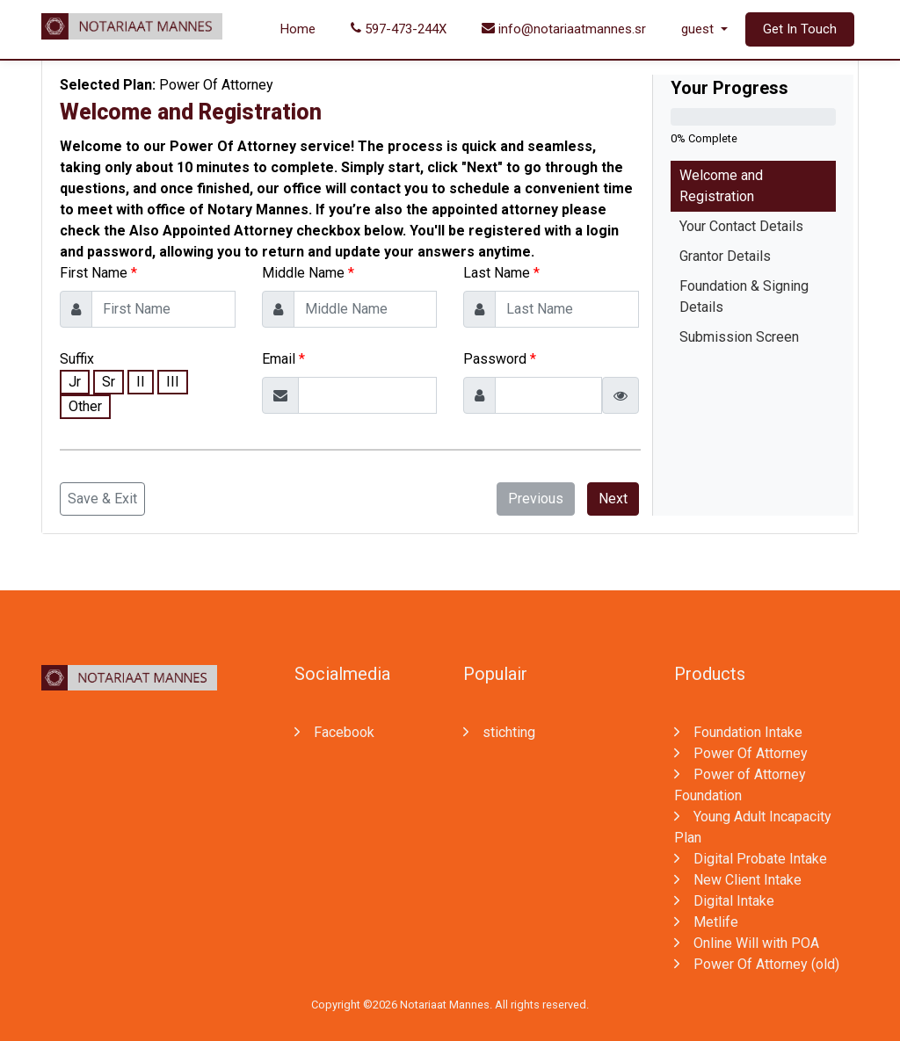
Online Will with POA (746, 943)
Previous (535, 498)
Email (278, 359)
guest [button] (699, 29)
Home (298, 29)
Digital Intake (724, 901)
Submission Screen (739, 337)
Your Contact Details (741, 226)
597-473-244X (398, 29)
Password (494, 359)
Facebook (334, 732)
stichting (499, 732)
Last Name (496, 272)
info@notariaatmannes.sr (564, 29)
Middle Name (303, 272)
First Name (93, 272)
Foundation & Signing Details (744, 296)
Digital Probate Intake (750, 858)
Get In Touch (800, 29)
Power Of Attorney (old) (756, 964)
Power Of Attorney (741, 753)
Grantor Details (725, 256)
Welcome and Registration (721, 186)
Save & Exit (102, 498)
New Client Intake (738, 879)
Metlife (706, 922)
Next (613, 498)
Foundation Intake (738, 732)
